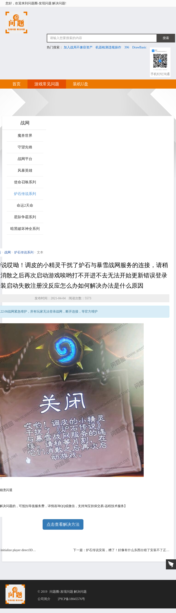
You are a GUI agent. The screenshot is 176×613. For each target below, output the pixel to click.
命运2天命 (25, 205)
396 (126, 47)
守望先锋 (25, 147)
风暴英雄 (25, 170)
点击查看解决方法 (63, 524)
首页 (16, 84)
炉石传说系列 (25, 194)
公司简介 (44, 599)
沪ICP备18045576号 (71, 599)
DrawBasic (139, 47)
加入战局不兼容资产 (78, 47)
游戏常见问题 (46, 84)
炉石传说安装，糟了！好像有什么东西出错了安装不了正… (127, 550)
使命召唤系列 (25, 182)
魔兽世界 (25, 135)
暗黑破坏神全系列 (25, 229)
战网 (7, 252)
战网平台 (25, 159)
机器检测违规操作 (108, 47)
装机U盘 (80, 84)
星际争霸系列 (25, 217)
